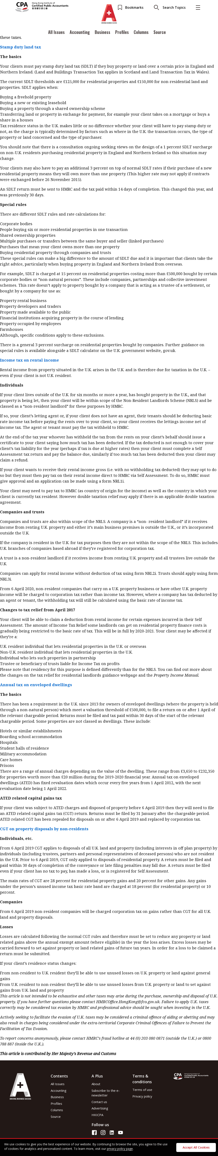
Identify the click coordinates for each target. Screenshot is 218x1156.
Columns (141, 32)
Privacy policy (142, 1096)
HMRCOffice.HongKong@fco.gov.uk (127, 1001)
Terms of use (142, 1089)
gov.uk (169, 350)
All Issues (56, 32)
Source (159, 32)
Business (102, 32)
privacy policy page (120, 1149)
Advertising (100, 1108)
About (96, 1084)
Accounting (80, 32)
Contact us (99, 1102)
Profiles (122, 32)
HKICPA (97, 1115)
